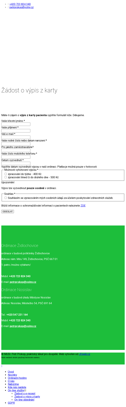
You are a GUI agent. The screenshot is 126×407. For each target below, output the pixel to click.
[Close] (1, 366)
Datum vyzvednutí (12, 160)
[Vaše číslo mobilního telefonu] (15, 157)
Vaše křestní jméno (13, 120)
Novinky (12, 52)
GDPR (11, 80)
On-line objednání (24, 77)
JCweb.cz (84, 354)
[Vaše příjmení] (15, 130)
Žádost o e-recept (24, 71)
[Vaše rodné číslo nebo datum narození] (15, 144)
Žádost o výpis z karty (27, 74)
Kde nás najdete (17, 65)
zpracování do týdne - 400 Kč (24, 174)
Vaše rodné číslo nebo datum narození (24, 140)
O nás (11, 59)
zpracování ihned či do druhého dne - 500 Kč (33, 177)
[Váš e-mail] (15, 137)
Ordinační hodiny (17, 55)
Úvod (11, 49)
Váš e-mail (8, 134)
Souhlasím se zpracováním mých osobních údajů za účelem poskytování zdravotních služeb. (60, 197)
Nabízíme (13, 62)
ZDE (83, 205)
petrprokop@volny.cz (22, 7)
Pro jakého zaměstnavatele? (17, 147)
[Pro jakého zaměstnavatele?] (15, 150)
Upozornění (7, 182)
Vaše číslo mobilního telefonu (19, 153)
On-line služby (16, 68)
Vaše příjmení (10, 127)
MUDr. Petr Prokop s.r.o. (60, 26)
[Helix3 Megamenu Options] (1, 43)
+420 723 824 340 (20, 4)
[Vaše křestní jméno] (15, 124)
